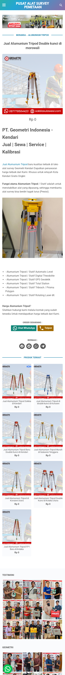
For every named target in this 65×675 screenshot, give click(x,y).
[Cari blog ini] (61, 5)
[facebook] (22, 346)
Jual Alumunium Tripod (15, 164)
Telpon (45, 328)
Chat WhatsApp (24, 328)
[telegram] (43, 346)
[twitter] (29, 346)
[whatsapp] (36, 346)
